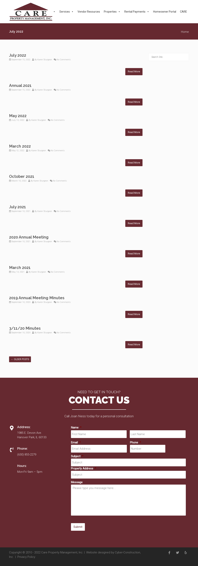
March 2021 (20, 267)
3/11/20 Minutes (25, 328)
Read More (134, 71)
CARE (183, 11)
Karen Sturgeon (44, 59)
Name (76, 427)
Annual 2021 (20, 85)
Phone (135, 442)
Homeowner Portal (164, 11)
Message (77, 482)
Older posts (20, 359)
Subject (77, 456)
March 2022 (20, 146)
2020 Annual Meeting (29, 237)
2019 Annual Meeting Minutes (36, 298)
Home (185, 32)
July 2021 (17, 207)
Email (76, 442)
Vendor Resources (89, 11)
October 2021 (21, 176)
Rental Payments (136, 11)
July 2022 (17, 55)
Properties (112, 11)
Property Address (83, 468)
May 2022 (17, 115)
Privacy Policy (26, 557)
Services (66, 11)
